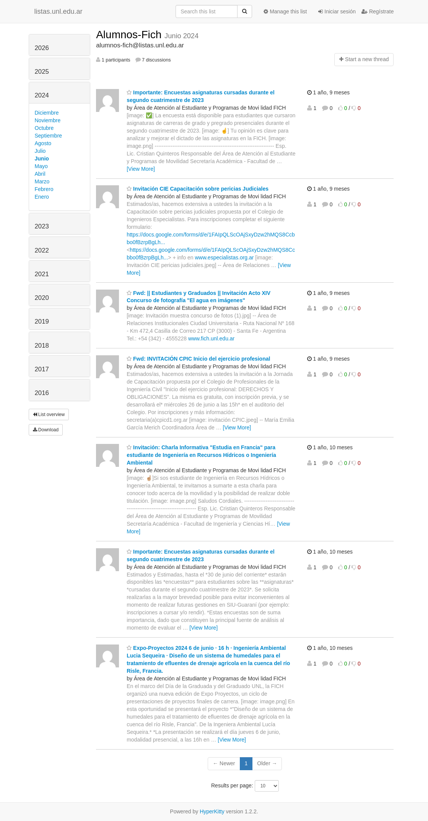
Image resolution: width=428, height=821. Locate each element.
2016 (42, 393)
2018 (42, 345)
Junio (42, 158)
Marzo (42, 181)
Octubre (44, 128)
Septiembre (48, 136)
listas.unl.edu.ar (58, 11)
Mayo (41, 166)
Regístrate (377, 11)
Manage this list (285, 11)
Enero (42, 197)
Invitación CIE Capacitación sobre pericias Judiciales (198, 189)
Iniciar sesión (337, 11)
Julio (40, 151)
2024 (42, 95)
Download (46, 429)
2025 (42, 71)
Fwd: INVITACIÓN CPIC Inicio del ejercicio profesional (198, 359)
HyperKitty (212, 811)
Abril (40, 174)
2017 (42, 369)
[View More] (141, 169)
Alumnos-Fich (130, 34)
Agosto (43, 143)
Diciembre (47, 113)
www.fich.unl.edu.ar (211, 338)
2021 (42, 274)
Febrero (44, 189)
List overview (49, 414)
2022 (42, 250)
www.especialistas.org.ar (224, 257)
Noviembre (48, 120)
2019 (42, 321)
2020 (42, 297)
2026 (42, 48)
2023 (42, 226)
